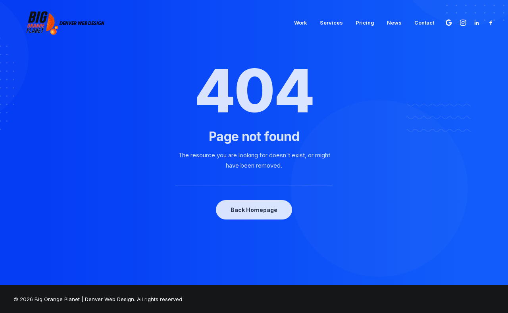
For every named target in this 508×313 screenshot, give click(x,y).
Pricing (365, 19)
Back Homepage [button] (254, 209)
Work (300, 19)
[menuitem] (301, 19)
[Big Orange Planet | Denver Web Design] (52, 19)
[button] (449, 19)
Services (331, 19)
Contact (424, 19)
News (394, 19)
